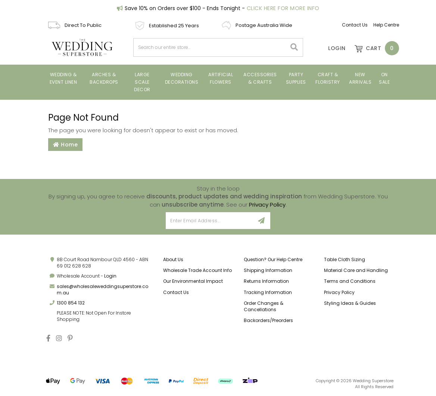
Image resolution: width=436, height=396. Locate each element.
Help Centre (386, 25)
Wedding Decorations (182, 78)
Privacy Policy (267, 204)
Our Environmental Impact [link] (193, 281)
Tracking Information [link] (268, 292)
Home (65, 144)
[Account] (332, 48)
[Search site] (294, 47)
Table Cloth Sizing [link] (344, 259)
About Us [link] (173, 259)
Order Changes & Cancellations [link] (263, 306)
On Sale (384, 78)
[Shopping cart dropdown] (373, 48)
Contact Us (355, 25)
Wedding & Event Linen (63, 78)
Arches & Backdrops (104, 78)
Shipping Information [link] (268, 270)
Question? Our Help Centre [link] (273, 259)
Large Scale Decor (142, 82)
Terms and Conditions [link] (350, 281)
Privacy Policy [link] (339, 292)
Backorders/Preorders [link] (268, 320)
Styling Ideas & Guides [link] (350, 303)
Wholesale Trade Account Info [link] (197, 270)
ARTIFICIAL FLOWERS (220, 78)
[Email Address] (209, 220)
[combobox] (210, 47)
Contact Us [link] (176, 292)
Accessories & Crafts (260, 78)
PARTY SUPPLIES (296, 78)
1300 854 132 (71, 303)
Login (110, 276)
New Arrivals (360, 78)
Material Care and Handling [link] (356, 270)
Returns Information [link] (266, 281)
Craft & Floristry (327, 78)
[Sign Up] (261, 220)
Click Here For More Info (283, 8)
